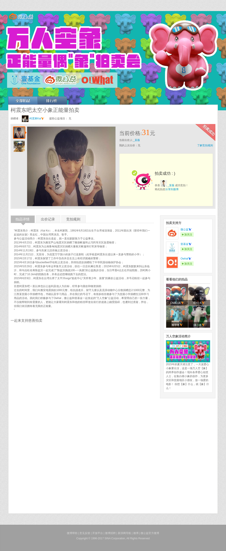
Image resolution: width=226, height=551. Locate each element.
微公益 (186, 229)
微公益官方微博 (150, 533)
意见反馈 (84, 533)
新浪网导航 (124, 533)
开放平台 (97, 533)
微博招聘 (110, 533)
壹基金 (186, 244)
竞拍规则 (73, 220)
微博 (136, 533)
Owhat (186, 258)
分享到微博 (172, 189)
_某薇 (136, 140)
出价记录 (48, 220)
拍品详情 (22, 220)
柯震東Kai (36, 118)
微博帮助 (72, 533)
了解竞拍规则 (205, 145)
